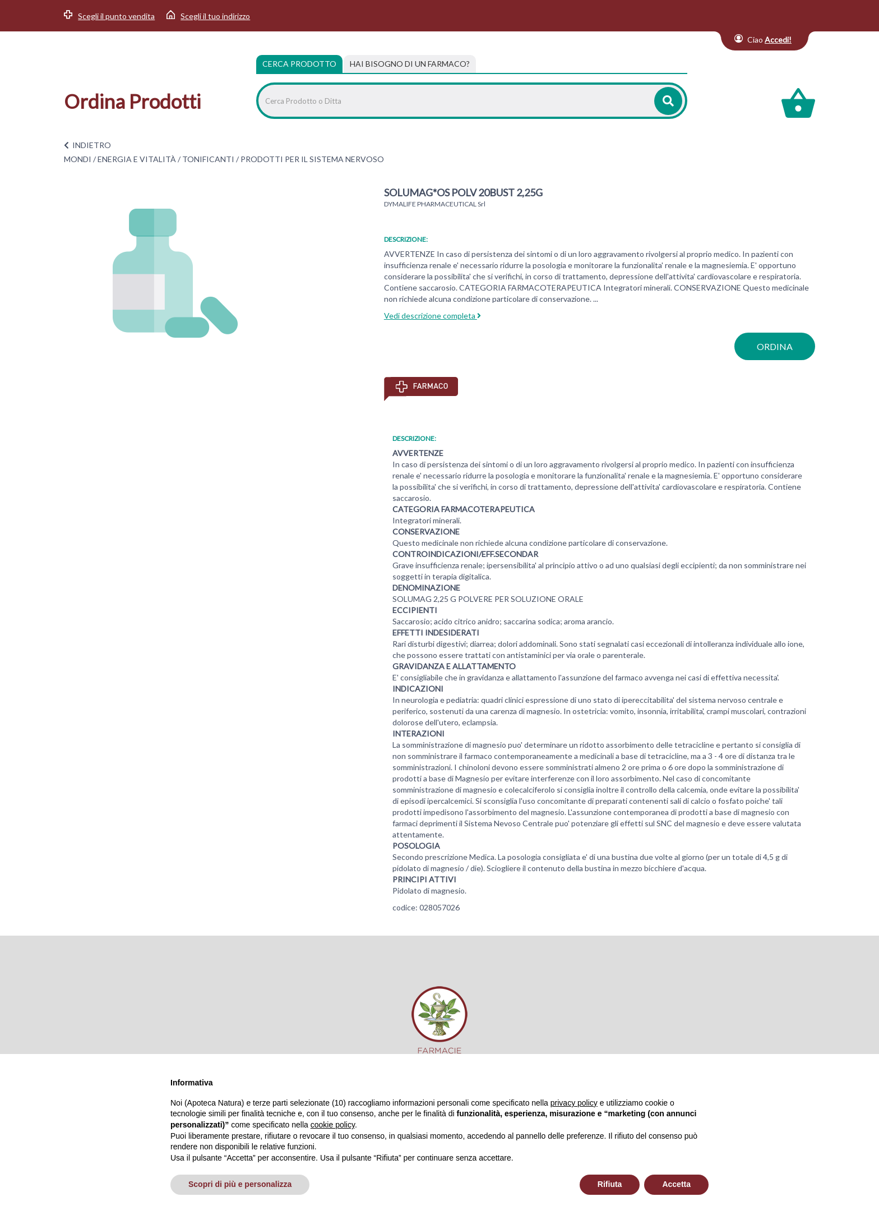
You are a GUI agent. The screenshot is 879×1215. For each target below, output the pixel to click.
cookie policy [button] (333, 1124)
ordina (775, 346)
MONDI (77, 159)
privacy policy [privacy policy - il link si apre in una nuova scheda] (574, 1102)
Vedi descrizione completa (432, 315)
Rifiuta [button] (610, 1184)
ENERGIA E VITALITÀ (137, 159)
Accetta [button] (676, 1184)
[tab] (410, 64)
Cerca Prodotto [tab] (299, 63)
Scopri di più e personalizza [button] (240, 1184)
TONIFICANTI (208, 159)
